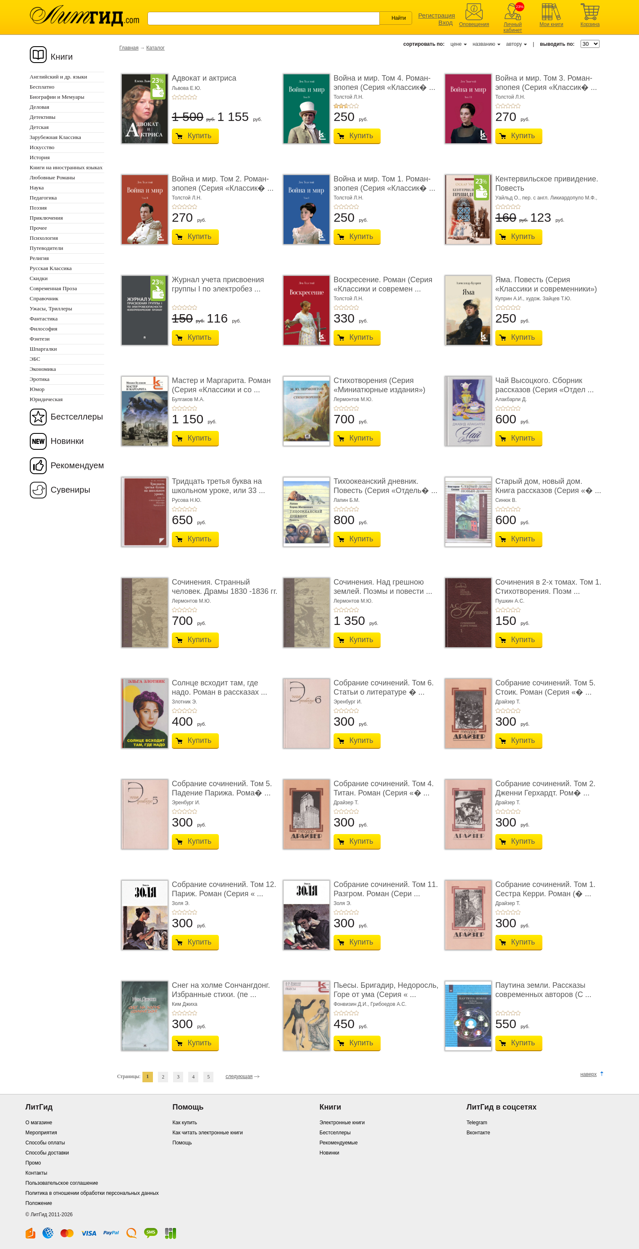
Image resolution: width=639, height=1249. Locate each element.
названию (484, 44)
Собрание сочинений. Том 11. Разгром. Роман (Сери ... (386, 889)
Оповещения (474, 24)
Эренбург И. (348, 702)
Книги (62, 56)
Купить (200, 135)
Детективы (42, 117)
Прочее (38, 228)
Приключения (46, 218)
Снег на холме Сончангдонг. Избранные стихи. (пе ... (221, 990)
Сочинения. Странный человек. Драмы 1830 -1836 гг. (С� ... (224, 591)
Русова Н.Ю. (186, 500)
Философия (44, 328)
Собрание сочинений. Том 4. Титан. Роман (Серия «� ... (384, 788)
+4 (189, 97)
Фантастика (44, 318)
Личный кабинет (512, 27)
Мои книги (551, 24)
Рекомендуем (77, 465)
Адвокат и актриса (204, 78)
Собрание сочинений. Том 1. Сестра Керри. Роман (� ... (545, 889)
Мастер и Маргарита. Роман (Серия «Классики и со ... (221, 385)
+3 (184, 97)
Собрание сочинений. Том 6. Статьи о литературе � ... (384, 687)
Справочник (44, 298)
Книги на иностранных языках (66, 167)
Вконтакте (478, 1133)
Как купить (185, 1123)
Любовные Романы (52, 177)
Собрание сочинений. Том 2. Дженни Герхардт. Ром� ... (545, 788)
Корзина (590, 24)
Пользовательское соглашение (62, 1183)
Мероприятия (41, 1133)
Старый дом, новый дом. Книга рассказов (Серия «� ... (548, 486)
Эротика (40, 379)
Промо (33, 1163)
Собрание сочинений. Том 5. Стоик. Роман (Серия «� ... (545, 687)
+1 (174, 97)
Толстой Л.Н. (348, 97)
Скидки (39, 278)
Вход (446, 22)
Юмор (37, 389)
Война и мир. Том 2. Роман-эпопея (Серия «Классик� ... (222, 183)
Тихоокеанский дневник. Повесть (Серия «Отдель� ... (385, 486)
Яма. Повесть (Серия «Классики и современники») (546, 284)
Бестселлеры (77, 416)
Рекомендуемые (339, 1143)
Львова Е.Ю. (186, 88)
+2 (179, 97)
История (40, 157)
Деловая (40, 107)
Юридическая (46, 399)
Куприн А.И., (510, 299)
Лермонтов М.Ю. (353, 399)
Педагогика (43, 197)
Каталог (155, 48)
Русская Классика (51, 268)
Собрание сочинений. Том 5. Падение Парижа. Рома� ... (222, 788)
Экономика (43, 369)
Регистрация (436, 15)
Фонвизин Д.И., (352, 1004)
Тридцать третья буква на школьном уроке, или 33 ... (218, 486)
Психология (44, 238)
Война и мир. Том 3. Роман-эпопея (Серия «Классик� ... (546, 83)
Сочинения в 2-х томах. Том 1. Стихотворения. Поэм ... (548, 587)
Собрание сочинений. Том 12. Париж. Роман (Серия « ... (224, 889)
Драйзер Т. (508, 702)
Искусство (42, 147)
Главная (129, 48)
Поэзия (38, 208)
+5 (194, 97)
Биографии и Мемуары (57, 97)
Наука (37, 187)
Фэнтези (40, 339)
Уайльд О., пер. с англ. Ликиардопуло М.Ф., (546, 198)
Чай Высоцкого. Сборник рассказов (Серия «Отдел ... (544, 385)
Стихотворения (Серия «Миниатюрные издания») (380, 385)
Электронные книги (342, 1123)
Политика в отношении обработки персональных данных (92, 1193)
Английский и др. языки (58, 76)
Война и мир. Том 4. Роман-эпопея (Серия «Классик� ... (384, 83)
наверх (588, 1074)
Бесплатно (42, 87)
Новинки (67, 441)
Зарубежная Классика (55, 137)
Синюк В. (506, 500)
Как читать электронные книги (208, 1133)
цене (456, 44)
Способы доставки (47, 1153)
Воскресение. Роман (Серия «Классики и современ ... (383, 284)
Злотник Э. (184, 702)
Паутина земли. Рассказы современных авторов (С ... (543, 990)
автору (514, 44)
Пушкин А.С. (510, 601)
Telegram (477, 1123)
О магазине (39, 1123)
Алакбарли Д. (511, 399)
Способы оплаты (45, 1143)
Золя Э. (180, 903)
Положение (39, 1203)
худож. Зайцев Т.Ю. (548, 299)
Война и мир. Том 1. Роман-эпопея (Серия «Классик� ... (384, 183)
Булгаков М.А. (188, 399)
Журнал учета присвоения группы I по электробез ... (218, 284)
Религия (39, 258)
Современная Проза (53, 288)
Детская (39, 127)
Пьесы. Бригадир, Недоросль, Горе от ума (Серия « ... (386, 990)
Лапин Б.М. (347, 500)
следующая (239, 1076)
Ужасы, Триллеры (51, 308)
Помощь (182, 1143)
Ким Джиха (184, 1004)
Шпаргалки (43, 349)
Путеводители (46, 248)
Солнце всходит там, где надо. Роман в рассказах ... (219, 687)
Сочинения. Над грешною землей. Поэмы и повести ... (383, 587)
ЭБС (35, 359)
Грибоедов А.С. (389, 1004)
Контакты (36, 1173)
